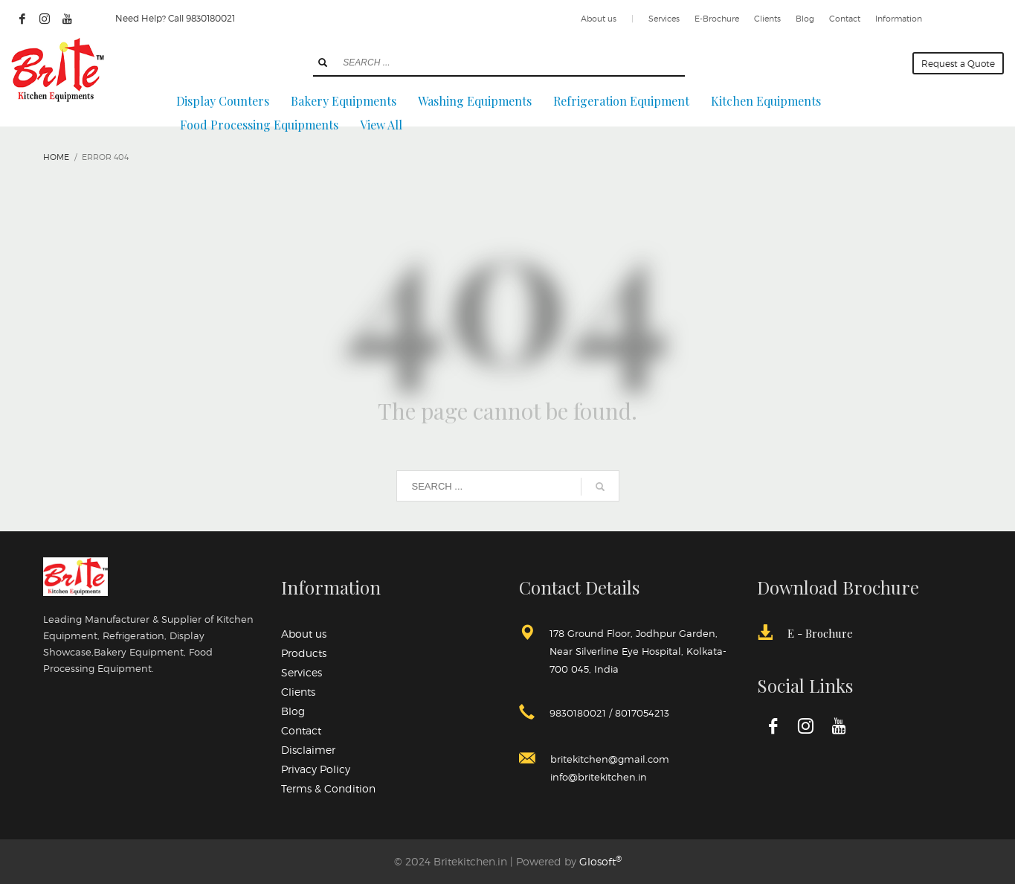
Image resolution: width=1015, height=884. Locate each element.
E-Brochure (717, 18)
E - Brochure (820, 633)
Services (664, 18)
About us (598, 18)
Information (898, 18)
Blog (805, 18)
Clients (767, 18)
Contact (844, 18)
